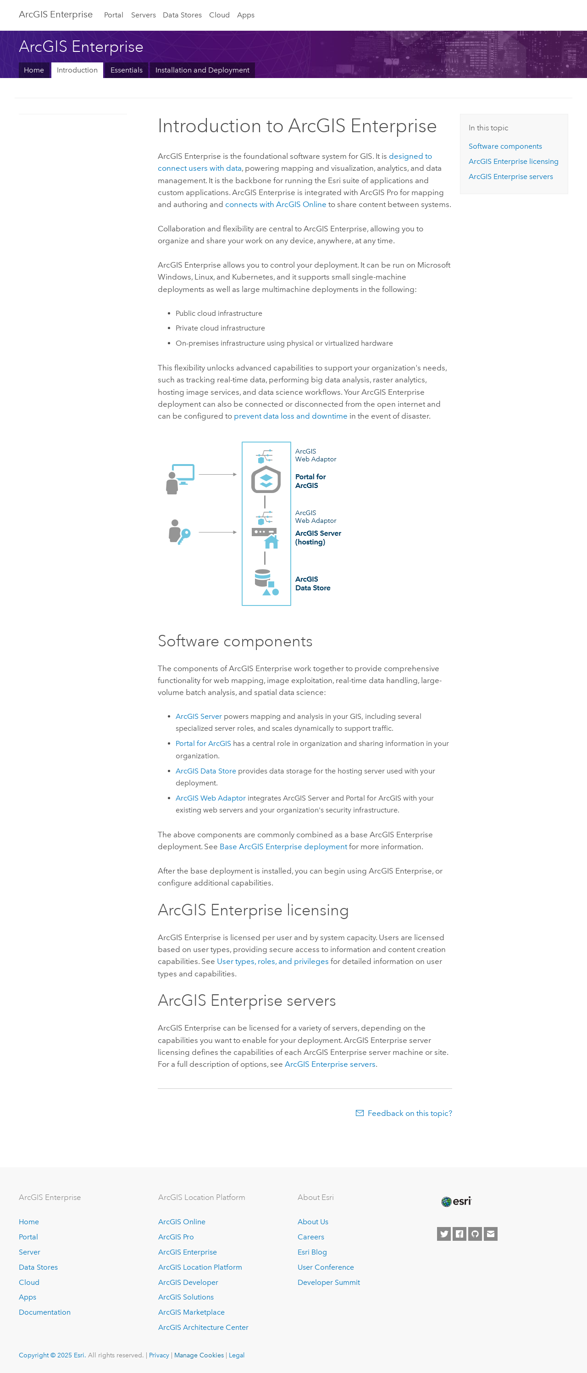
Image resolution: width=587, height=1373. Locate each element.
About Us (313, 1221)
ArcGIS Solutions (186, 1297)
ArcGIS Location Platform (200, 1267)
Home (34, 70)
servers (330, 1064)
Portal (113, 15)
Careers (311, 1237)
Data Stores (182, 15)
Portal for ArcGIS (203, 743)
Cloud (219, 15)
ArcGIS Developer (188, 1282)
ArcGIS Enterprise (56, 14)
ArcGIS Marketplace (191, 1312)
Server (29, 1252)
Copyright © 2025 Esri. (52, 1355)
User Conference (326, 1267)
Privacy (159, 1355)
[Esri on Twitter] (444, 1234)
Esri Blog (312, 1252)
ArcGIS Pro (176, 1237)
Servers (143, 15)
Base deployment (283, 846)
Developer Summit (329, 1282)
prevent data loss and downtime (291, 415)
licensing (514, 161)
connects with (276, 204)
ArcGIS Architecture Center (203, 1327)
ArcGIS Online (181, 1221)
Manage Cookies (199, 1355)
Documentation (45, 1312)
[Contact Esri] (491, 1234)
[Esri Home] (456, 1202)
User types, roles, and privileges (273, 961)
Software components (505, 146)
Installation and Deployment (202, 70)
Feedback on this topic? (410, 1113)
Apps (246, 15)
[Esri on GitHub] (475, 1234)
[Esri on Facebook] (459, 1234)
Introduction (77, 70)
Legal (237, 1355)
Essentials (127, 70)
